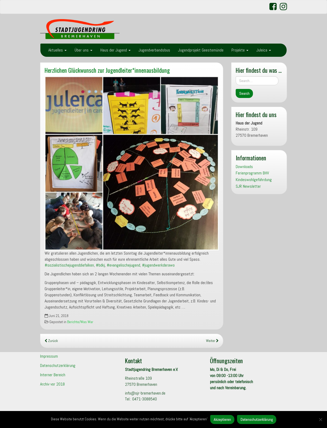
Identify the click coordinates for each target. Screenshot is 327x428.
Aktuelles (57, 50)
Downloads (244, 166)
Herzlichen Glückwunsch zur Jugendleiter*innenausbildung (107, 70)
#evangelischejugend (123, 265)
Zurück (51, 341)
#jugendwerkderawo (158, 265)
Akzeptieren (222, 419)
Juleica (263, 50)
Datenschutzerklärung (57, 365)
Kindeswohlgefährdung (254, 179)
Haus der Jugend (115, 50)
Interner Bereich (52, 375)
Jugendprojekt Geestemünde (200, 50)
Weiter (212, 341)
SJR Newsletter (248, 186)
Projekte (239, 50)
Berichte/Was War (80, 322)
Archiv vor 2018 (52, 384)
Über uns (83, 50)
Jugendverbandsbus (154, 50)
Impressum (49, 356)
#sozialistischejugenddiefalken (69, 265)
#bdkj (100, 265)
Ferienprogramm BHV (252, 173)
